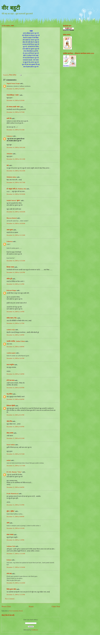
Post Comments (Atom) (16, 611)
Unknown (10, 136)
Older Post (56, 606)
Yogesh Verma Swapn (13, 83)
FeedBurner (34, 630)
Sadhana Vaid (11, 546)
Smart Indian (11, 444)
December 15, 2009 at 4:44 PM (15, 487)
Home (31, 606)
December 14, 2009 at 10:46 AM (16, 212)
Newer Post (6, 606)
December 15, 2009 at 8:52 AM (15, 438)
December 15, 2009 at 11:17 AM (16, 465)
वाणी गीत (9, 118)
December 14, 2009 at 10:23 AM (16, 171)
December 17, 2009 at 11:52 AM (16, 553)
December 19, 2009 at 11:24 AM (16, 583)
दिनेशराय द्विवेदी (11, 405)
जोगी (8, 523)
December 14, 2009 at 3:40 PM (15, 335)
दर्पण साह (9, 573)
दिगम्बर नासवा (10, 267)
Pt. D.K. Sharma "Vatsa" (14, 472)
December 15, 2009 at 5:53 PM (15, 505)
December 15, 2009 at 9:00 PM (15, 516)
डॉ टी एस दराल (10, 380)
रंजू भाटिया (9, 394)
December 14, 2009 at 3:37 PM (15, 323)
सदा (8, 165)
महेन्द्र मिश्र (9, 421)
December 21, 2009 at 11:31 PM (16, 594)
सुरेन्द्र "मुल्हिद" (11, 511)
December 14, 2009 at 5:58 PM (15, 374)
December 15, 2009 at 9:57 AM (15, 454)
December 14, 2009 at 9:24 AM (15, 89)
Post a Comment (9, 599)
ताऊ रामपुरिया (10, 364)
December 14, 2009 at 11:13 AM (16, 235)
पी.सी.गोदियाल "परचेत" (13, 95)
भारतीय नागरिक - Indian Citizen (16, 341)
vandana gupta (11, 353)
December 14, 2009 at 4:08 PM (15, 346)
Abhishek (9, 153)
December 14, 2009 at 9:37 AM (15, 112)
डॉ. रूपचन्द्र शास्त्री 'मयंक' (13, 107)
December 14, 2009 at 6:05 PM (15, 387)
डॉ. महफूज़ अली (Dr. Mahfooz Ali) (16, 189)
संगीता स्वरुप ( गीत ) (12, 318)
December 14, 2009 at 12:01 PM (16, 272)
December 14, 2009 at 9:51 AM (15, 130)
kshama (9, 560)
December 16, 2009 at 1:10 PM (15, 540)
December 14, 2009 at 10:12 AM (16, 159)
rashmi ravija (11, 329)
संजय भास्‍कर (10, 534)
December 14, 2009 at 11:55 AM (16, 260)
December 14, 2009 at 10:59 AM (16, 223)
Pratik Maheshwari (12, 493)
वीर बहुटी (11, 7)
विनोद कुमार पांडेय (11, 589)
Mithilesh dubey (11, 177)
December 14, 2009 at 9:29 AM (15, 100)
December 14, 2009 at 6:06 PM (15, 399)
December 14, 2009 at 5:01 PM (15, 358)
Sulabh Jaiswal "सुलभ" (13, 200)
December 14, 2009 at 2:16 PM (15, 311)
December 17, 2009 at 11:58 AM (16, 567)
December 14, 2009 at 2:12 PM (15, 284)
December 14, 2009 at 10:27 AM (16, 182)
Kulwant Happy (11, 290)
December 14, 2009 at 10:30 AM (16, 194)
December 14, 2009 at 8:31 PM (15, 415)
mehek (9, 460)
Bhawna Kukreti (12, 218)
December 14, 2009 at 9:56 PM (15, 426)
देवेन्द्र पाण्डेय (10, 433)
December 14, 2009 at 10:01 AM (16, 147)
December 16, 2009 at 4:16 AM (15, 528)
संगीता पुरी (9, 278)
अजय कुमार (10, 230)
